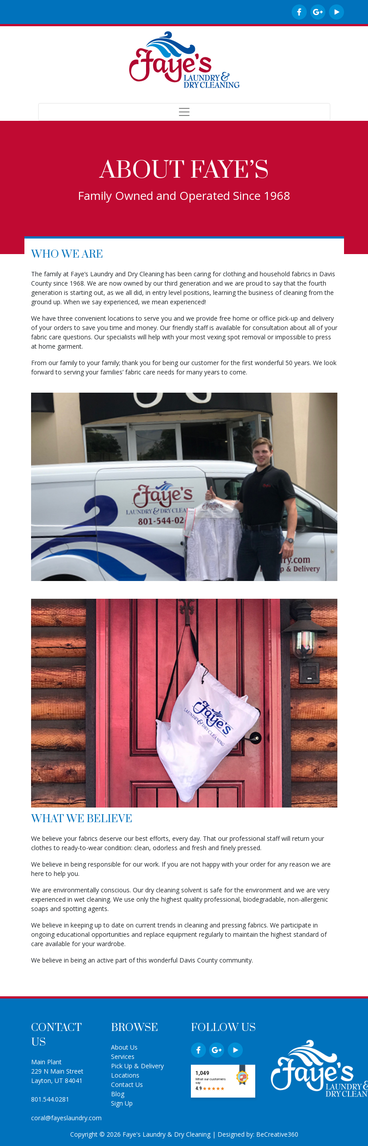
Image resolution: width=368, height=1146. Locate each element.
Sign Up (122, 1103)
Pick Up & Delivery (137, 1066)
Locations (125, 1075)
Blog (117, 1094)
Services (123, 1056)
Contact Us (127, 1084)
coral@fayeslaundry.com (66, 1118)
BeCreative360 (277, 1134)
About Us (124, 1047)
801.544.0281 (50, 1099)
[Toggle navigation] (184, 112)
